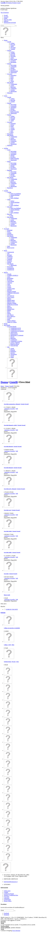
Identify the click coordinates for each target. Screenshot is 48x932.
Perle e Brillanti (14, 198)
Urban (12, 357)
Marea (8, 306)
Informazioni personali (10, 22)
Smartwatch (13, 72)
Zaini (11, 79)
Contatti (6, 892)
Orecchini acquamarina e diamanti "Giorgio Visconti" (16, 404)
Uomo (5, 95)
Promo (5, 323)
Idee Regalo (7, 325)
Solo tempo (13, 65)
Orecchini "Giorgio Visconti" (10, 573)
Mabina (9, 298)
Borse (11, 78)
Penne (12, 76)
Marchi (6, 272)
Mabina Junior (11, 300)
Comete (9, 287)
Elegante (12, 350)
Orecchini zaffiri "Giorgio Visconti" (12, 552)
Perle (11, 196)
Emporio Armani (11, 291)
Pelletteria (9, 93)
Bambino (9, 170)
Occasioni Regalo (11, 326)
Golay (8, 294)
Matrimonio (13, 91)
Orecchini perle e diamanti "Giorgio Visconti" (14, 488)
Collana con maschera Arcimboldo (12, 628)
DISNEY (9, 290)
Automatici (13, 107)
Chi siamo (6, 896)
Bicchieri (9, 255)
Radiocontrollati (14, 112)
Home (5, 250)
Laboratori (6, 898)
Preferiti (3, 612)
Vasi (8, 253)
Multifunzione (14, 71)
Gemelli (12, 101)
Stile (8, 347)
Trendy (12, 355)
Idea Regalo (10, 82)
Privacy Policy (8, 901)
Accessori (9, 74)
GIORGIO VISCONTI (13, 293)
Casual (12, 348)
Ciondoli (12, 49)
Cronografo (13, 66)
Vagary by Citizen (12, 322)
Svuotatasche (10, 268)
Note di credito (8, 19)
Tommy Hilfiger (11, 320)
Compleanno (13, 84)
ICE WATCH (10, 296)
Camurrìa (9, 282)
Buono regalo (7, 595)
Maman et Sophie (11, 303)
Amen (8, 277)
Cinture (12, 128)
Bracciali (12, 44)
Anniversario (13, 332)
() (11, 2)
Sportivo (12, 353)
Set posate (9, 258)
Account (6, 16)
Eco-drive (13, 69)
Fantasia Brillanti (14, 195)
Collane (12, 43)
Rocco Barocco (11, 316)
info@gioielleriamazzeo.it (10, 881)
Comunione (13, 88)
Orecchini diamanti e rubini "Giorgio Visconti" (15, 425)
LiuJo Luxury (10, 297)
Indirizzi (6, 21)
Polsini (12, 125)
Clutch (12, 81)
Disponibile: (7, 411)
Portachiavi (13, 75)
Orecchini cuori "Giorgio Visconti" (12, 510)
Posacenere (10, 266)
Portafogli (13, 123)
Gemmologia (7, 899)
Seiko (8, 319)
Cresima (12, 90)
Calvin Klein (10, 281)
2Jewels (9, 274)
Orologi (9, 63)
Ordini (5, 18)
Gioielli (9, 41)
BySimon (9, 280)
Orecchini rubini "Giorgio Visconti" (12, 531)
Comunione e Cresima (16, 341)
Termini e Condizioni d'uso (11, 895)
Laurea (12, 85)
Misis (8, 312)
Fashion (9, 50)
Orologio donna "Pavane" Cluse (11, 661)
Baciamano (13, 62)
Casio (8, 284)
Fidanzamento (14, 334)
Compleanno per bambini (17, 331)
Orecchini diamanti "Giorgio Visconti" (13, 446)
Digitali (12, 68)
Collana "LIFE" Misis (9, 644)
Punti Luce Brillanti (15, 193)
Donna (5, 40)
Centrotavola (10, 252)
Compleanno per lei (15, 329)
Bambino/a (10, 187)
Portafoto (9, 261)
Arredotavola (10, 269)
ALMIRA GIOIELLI (12, 275)
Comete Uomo (11, 288)
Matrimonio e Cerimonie (16, 335)
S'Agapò (9, 317)
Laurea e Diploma (15, 342)
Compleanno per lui (15, 328)
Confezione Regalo (9, 893)
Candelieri (10, 256)
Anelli (12, 46)
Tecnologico (13, 354)
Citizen (9, 285)
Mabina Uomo (11, 301)
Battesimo (13, 87)
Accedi (6, 15)
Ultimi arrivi (7, 891)
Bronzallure (10, 278)
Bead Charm (13, 59)
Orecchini (13, 47)
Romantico (13, 351)
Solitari (12, 201)
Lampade (9, 259)
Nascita (12, 336)
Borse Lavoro (10, 247)
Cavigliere (13, 60)
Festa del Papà (14, 345)
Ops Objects (10, 315)
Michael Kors (10, 309)
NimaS (9, 313)
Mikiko (9, 310)
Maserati (9, 307)
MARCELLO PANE (12, 304)
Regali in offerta (14, 344)
